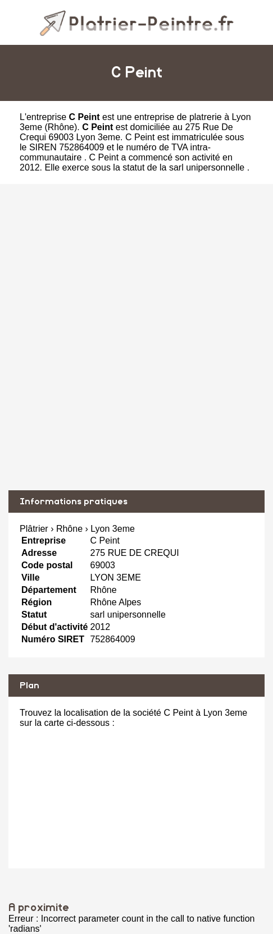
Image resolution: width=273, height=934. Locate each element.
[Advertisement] (136, 337)
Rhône (61, 127)
